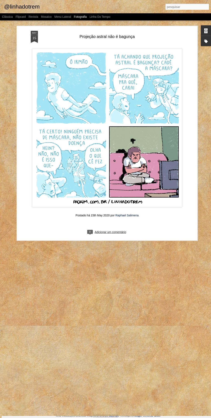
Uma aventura (27, 348)
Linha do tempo (100, 16)
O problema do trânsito (27, 406)
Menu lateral (62, 16)
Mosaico (46, 16)
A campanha (126, 403)
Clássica (7, 16)
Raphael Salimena (126, 162)
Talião (75, 405)
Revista (33, 16)
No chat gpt (173, 348)
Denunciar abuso (151, 416)
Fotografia (80, 16)
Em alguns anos (73, 348)
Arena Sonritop (173, 405)
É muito (126, 350)
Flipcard (21, 16)
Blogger (138, 416)
